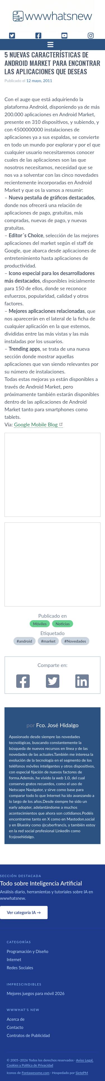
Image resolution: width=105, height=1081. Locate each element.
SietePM (82, 1073)
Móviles (39, 623)
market (49, 641)
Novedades (76, 641)
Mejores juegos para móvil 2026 (35, 993)
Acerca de (16, 1019)
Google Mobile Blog (36, 424)
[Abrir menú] (52, 44)
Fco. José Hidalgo (57, 725)
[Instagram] (93, 35)
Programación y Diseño (27, 951)
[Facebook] (40, 35)
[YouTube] (66, 35)
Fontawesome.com (36, 1073)
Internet (14, 959)
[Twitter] (14, 35)
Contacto (15, 1027)
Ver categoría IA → (24, 912)
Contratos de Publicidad (28, 1035)
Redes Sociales (20, 967)
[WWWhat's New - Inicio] (53, 16)
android (25, 641)
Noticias (62, 623)
